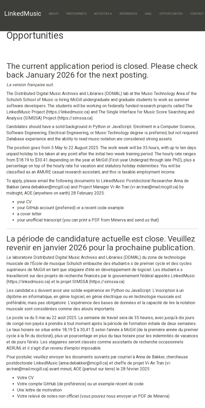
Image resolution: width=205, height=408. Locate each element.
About (54, 13)
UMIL (148, 13)
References (128, 13)
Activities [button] (103, 13)
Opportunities (171, 13)
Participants (76, 13)
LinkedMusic (22, 13)
